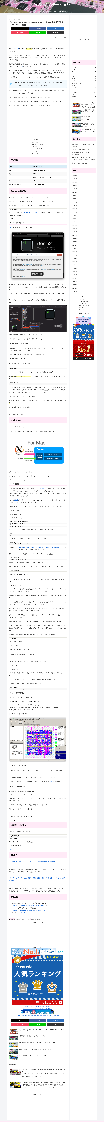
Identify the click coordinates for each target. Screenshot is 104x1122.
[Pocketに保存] (42, 28)
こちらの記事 (40, 485)
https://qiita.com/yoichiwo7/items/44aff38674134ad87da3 (29, 902)
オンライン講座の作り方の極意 (24, 1012)
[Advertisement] (38, 38)
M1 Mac (27, 916)
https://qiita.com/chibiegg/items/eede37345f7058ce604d (29, 907)
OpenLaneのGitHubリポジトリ (32, 209)
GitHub (11, 527)
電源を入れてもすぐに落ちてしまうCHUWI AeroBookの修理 (82, 163)
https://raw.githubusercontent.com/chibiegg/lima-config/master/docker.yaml (38, 544)
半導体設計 (12, 916)
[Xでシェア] (13, 28)
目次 (35, 135)
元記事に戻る (13, 846)
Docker (18, 916)
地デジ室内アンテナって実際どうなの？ (81, 149)
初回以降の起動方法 (38, 145)
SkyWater (39, 916)
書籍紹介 (35, 147)
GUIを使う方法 (37, 143)
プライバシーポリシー (13, 1119)
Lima (22, 916)
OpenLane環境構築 (38, 140)
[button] (62, 28)
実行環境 (35, 138)
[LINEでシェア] (52, 28)
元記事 (21, 62)
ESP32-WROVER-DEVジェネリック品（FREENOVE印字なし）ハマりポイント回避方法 (83, 158)
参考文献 (35, 150)
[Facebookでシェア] (23, 28)
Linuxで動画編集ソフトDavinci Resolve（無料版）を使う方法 (83, 145)
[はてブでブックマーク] (32, 28)
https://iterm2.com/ (22, 910)
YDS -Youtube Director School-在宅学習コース (47, 1012)
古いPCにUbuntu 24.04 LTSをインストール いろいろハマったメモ (83, 153)
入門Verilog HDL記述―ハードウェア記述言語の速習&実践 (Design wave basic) (32, 858)
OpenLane (33, 916)
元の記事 (16, 45)
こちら (36, 194)
